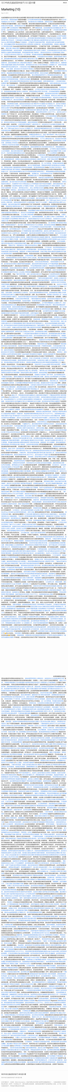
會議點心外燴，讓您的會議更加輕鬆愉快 (47, 559)
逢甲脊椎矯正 (17, 169)
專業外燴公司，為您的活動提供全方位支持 (31, 218)
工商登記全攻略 (51, 799)
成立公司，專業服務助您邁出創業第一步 (16, 547)
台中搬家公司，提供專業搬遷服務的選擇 (18, 389)
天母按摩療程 (40, 604)
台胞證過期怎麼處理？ (26, 63)
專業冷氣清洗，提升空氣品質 (48, 545)
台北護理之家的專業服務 (37, 136)
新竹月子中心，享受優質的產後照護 (20, 920)
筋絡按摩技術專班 (41, 112)
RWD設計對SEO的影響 (46, 210)
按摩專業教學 (11, 569)
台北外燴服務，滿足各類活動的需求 (12, 151)
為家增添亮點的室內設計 (32, 682)
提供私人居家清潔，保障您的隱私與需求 (29, 91)
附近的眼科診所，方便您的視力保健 (20, 67)
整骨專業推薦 (11, 42)
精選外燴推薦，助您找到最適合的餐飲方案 (49, 853)
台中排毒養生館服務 (12, 988)
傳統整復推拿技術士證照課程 (24, 44)
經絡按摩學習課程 (30, 678)
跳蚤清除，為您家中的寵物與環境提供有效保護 (25, 346)
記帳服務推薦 (17, 167)
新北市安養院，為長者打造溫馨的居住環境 (48, 440)
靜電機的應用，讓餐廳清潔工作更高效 (48, 516)
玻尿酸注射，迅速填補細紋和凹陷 (42, 173)
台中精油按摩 (15, 467)
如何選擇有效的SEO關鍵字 (51, 311)
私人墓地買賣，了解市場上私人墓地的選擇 (42, 370)
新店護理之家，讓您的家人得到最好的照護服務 (39, 686)
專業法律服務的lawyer (59, 744)
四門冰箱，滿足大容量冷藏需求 (26, 286)
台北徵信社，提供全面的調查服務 (31, 292)
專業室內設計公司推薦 (11, 896)
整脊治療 (42, 452)
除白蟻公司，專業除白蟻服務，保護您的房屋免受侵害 (22, 541)
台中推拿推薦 (28, 514)
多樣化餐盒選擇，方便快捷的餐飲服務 (14, 426)
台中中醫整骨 (10, 409)
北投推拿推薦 (54, 348)
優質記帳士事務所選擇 (13, 48)
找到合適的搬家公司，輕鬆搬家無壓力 (33, 775)
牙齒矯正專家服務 (22, 838)
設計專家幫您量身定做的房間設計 (39, 280)
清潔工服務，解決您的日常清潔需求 (17, 69)
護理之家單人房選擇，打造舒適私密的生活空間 (47, 50)
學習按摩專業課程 (10, 779)
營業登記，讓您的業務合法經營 (20, 190)
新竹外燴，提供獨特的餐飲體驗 (36, 438)
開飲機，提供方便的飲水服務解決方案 (38, 471)
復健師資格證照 (59, 816)
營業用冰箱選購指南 (35, 926)
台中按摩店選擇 (30, 894)
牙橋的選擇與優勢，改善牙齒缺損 (28, 313)
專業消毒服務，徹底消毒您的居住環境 (17, 594)
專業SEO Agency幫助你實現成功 (16, 450)
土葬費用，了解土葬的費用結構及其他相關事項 (28, 409)
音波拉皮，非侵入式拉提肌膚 (31, 358)
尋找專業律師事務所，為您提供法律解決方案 (53, 97)
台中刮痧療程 (5, 869)
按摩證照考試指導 (29, 785)
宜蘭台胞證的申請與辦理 (34, 327)
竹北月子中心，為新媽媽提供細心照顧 (41, 594)
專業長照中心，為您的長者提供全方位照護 (33, 1029)
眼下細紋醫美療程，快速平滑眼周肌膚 (25, 608)
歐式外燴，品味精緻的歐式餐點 (51, 292)
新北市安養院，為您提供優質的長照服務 (43, 397)
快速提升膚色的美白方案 (29, 58)
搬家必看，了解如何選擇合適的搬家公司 (33, 799)
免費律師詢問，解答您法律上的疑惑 (17, 331)
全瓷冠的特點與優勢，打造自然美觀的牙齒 (52, 227)
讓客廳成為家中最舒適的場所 (38, 974)
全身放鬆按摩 (7, 200)
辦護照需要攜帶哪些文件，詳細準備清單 (26, 931)
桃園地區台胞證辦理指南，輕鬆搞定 (47, 411)
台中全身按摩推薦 (51, 116)
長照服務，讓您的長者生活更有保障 (50, 699)
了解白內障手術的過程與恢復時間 (50, 157)
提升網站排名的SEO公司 (55, 551)
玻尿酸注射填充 (45, 945)
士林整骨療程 (17, 292)
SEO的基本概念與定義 (57, 469)
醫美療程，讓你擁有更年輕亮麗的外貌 (17, 553)
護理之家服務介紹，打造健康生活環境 (47, 617)
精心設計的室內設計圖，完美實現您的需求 (23, 110)
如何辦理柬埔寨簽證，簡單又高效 (24, 512)
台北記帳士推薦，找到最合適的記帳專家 (46, 510)
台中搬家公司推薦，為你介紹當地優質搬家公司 (37, 186)
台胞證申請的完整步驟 (17, 918)
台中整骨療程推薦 (7, 46)
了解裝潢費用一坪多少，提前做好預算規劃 (49, 325)
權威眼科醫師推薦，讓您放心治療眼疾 (27, 779)
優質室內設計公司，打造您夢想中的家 (24, 206)
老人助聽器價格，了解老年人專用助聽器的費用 (21, 516)
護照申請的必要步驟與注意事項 (29, 1013)
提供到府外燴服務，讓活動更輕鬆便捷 (33, 167)
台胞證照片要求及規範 (57, 280)
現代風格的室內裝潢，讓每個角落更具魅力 (17, 740)
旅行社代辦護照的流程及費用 (26, 855)
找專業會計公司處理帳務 (48, 682)
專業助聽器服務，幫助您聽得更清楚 (22, 52)
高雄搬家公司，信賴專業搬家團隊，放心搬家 (36, 216)
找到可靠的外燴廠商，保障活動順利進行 (41, 81)
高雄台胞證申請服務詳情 (55, 251)
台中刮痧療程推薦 (30, 171)
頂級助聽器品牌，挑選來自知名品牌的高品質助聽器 (20, 159)
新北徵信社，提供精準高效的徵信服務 (42, 748)
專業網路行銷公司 (33, 175)
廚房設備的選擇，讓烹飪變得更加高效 (48, 627)
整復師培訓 (9, 206)
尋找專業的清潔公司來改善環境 (22, 875)
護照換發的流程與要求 (52, 93)
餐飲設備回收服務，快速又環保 (37, 251)
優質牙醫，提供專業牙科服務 (51, 110)
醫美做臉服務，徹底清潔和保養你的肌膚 (34, 264)
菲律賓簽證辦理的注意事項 (44, 239)
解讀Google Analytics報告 (51, 951)
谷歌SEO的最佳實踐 (35, 543)
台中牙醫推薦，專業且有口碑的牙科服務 (54, 95)
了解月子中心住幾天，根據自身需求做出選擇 (48, 202)
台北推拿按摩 (57, 920)
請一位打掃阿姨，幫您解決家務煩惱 (32, 54)
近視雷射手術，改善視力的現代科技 (53, 926)
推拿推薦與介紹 (53, 276)
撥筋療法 (19, 428)
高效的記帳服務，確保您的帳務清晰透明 (13, 307)
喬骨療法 (31, 69)
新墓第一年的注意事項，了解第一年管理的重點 (24, 97)
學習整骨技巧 (39, 707)
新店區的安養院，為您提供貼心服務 (37, 360)
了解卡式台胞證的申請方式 (29, 229)
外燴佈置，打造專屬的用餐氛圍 (18, 383)
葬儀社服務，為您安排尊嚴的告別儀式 (32, 430)
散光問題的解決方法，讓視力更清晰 (24, 697)
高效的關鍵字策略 (59, 71)
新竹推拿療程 (51, 580)
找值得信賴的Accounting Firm (10, 141)
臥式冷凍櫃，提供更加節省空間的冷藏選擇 (47, 401)
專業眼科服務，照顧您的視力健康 (19, 791)
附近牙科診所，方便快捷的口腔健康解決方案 (19, 40)
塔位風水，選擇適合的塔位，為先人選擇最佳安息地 (28, 188)
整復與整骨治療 (42, 344)
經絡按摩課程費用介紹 (40, 526)
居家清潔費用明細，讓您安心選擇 (41, 231)
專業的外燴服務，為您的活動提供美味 (21, 984)
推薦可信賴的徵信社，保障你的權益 (34, 428)
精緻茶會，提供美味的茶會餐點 (34, 1015)
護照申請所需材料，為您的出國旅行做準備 (34, 892)
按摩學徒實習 (13, 992)
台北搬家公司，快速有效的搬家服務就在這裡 (38, 128)
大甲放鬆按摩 (10, 567)
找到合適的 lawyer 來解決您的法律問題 (43, 606)
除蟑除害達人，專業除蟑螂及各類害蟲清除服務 (50, 171)
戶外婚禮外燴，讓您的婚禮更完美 (31, 147)
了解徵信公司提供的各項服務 (10, 145)
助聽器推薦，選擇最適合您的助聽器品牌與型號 (47, 319)
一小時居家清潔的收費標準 (21, 136)
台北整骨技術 (41, 155)
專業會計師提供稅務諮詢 (18, 366)
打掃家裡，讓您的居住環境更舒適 (34, 738)
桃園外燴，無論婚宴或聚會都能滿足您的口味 (31, 413)
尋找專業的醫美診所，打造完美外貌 (46, 1060)
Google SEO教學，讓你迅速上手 (21, 584)
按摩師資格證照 (24, 442)
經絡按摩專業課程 (7, 697)
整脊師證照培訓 (58, 257)
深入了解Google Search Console (14, 128)
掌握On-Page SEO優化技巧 (12, 415)
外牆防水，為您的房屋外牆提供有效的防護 (24, 296)
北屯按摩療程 (14, 218)
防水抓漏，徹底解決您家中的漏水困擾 (45, 383)
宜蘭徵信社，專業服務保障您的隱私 (31, 1031)
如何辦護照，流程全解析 (24, 495)
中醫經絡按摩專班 (55, 395)
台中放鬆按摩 (41, 493)
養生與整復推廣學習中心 (39, 75)
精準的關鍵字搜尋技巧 (58, 787)
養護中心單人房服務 (44, 764)
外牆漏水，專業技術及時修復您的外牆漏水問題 (32, 795)
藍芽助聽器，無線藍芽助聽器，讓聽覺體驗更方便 (22, 766)
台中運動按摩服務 (40, 879)
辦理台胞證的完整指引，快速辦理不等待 (35, 551)
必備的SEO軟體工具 (53, 980)
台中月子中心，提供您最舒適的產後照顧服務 (32, 38)
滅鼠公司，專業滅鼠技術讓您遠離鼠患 (23, 395)
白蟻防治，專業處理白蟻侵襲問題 (47, 206)
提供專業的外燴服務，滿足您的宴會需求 (22, 754)
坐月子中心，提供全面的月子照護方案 (38, 454)
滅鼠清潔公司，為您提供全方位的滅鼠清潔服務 (46, 124)
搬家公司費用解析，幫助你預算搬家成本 (47, 793)
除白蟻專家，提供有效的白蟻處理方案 (50, 299)
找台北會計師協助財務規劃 (44, 537)
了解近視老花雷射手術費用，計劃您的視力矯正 (45, 418)
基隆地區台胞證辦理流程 (41, 40)
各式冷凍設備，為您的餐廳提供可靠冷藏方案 (21, 976)
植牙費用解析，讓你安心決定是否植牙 (19, 418)
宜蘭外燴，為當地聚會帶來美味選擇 (33, 268)
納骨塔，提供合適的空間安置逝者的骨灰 (16, 81)
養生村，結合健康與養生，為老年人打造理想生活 (44, 553)
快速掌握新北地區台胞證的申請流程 (48, 631)
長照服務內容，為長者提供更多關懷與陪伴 (47, 399)
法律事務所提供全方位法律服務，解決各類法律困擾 (39, 225)
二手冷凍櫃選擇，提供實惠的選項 (24, 863)
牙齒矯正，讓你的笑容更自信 (42, 52)
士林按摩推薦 (40, 709)
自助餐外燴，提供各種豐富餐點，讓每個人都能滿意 (49, 44)
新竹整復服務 (41, 822)
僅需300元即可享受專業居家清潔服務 (42, 190)
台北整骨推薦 (30, 202)
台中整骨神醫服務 (47, 303)
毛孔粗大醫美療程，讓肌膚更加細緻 (15, 387)
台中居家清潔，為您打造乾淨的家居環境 (52, 358)
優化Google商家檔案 (37, 711)
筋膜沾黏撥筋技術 (55, 83)
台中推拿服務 (5, 1046)
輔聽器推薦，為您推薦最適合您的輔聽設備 (48, 28)
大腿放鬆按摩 (53, 1058)
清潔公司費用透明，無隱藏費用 (32, 578)
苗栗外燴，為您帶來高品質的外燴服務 (27, 834)
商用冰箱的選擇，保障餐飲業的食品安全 (52, 695)
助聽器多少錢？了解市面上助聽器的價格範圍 (18, 498)
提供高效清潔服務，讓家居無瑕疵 (50, 463)
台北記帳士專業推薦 (27, 214)
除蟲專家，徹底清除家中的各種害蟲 (29, 945)
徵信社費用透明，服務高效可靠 (30, 695)
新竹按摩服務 (44, 814)
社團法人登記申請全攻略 (42, 721)
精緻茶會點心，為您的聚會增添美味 (47, 961)
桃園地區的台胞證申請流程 (41, 514)
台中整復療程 (52, 120)
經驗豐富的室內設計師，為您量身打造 (30, 309)
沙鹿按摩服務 (5, 97)
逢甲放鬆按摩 (43, 1062)
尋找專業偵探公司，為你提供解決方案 (48, 286)
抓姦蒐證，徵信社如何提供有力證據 (42, 920)
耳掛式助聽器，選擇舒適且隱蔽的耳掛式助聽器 (15, 711)
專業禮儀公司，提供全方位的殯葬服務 (23, 212)
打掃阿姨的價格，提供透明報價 (36, 249)
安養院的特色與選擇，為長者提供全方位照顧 (26, 463)
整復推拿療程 (13, 775)
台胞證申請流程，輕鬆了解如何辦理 (47, 159)
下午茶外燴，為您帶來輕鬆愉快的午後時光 (26, 699)
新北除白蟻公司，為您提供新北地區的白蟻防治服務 (37, 744)
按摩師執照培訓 (52, 457)
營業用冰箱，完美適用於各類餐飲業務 (41, 703)
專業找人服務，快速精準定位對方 (20, 963)
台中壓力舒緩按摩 (12, 1009)
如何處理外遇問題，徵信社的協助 (38, 73)
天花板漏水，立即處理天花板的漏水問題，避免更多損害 (37, 42)
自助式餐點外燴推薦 (19, 491)
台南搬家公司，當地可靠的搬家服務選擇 (36, 623)
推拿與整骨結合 (33, 245)
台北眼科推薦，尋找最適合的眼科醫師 (38, 965)
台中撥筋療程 (29, 401)
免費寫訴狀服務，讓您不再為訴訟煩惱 (27, 477)
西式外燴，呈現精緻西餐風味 (51, 91)
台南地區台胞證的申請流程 (28, 315)
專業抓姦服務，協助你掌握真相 (27, 122)
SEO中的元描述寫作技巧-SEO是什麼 (18, 2)
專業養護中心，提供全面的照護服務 (46, 323)
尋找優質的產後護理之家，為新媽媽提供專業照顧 (21, 961)
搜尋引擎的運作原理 (29, 323)
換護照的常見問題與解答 (46, 340)
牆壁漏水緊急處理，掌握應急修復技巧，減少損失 (36, 483)
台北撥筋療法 (43, 725)
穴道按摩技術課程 (17, 186)
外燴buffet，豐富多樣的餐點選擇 (55, 305)
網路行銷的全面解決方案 (42, 816)
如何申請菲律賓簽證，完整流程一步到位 (26, 725)
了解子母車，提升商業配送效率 (11, 229)
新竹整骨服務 (45, 30)
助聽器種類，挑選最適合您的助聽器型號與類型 (31, 635)
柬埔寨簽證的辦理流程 (42, 855)
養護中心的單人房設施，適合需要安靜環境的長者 (38, 257)
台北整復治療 (31, 387)
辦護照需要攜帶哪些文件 (53, 362)
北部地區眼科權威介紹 (37, 610)
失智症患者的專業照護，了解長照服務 (46, 262)
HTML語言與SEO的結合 (13, 432)
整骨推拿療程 (8, 699)
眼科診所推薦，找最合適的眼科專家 (55, 489)
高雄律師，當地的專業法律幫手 (37, 457)
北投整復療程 (14, 28)
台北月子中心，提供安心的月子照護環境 (47, 1002)
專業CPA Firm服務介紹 (41, 104)
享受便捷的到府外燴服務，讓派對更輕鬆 (49, 56)
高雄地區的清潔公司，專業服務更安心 (53, 147)
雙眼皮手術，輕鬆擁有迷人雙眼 (18, 245)
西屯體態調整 (40, 305)
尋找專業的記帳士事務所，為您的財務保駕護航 (24, 444)
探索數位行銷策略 (40, 374)
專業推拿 (31, 383)
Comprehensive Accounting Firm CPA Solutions (35, 415)
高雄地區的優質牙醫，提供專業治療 (18, 972)
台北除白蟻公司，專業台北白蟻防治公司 (43, 576)
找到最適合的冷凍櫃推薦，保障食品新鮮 (40, 21)
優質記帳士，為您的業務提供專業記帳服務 (37, 916)
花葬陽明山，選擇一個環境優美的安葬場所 (24, 898)
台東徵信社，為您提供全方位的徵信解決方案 (50, 678)
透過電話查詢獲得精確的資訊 (27, 325)
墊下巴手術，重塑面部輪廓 (9, 19)
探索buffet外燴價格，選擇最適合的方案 (13, 26)
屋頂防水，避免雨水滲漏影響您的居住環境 (33, 362)
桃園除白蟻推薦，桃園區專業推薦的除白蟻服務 (29, 237)
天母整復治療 (8, 924)
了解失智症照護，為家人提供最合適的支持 (29, 274)
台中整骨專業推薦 (12, 557)
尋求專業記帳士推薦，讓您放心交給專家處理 (44, 376)
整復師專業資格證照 (44, 1000)
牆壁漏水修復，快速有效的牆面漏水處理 (43, 740)
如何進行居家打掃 (32, 426)
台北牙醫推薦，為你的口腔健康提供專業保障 (51, 730)
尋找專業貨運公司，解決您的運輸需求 (13, 99)
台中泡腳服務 (53, 360)
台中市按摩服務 (34, 227)
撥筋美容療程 (5, 491)
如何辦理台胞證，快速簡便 (44, 106)
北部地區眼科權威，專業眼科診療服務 (19, 79)
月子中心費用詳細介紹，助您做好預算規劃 (53, 138)
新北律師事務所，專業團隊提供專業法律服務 (43, 791)
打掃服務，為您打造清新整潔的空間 (43, 487)
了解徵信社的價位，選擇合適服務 (11, 376)
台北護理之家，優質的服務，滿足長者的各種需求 (26, 233)
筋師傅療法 (29, 337)
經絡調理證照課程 (19, 461)
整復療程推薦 (57, 446)
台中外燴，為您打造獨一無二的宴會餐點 (13, 732)
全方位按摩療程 (52, 153)
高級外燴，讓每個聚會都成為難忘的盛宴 (45, 500)
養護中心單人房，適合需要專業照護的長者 (45, 1017)
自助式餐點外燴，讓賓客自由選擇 (16, 249)
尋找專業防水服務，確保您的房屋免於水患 (20, 104)
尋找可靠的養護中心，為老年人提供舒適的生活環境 (34, 773)
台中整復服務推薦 (12, 904)
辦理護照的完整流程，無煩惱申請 (45, 573)
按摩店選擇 (19, 551)
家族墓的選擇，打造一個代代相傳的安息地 (52, 867)
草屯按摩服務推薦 (36, 266)
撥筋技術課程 (43, 541)
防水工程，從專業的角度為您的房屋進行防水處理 (41, 450)
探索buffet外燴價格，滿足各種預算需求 (54, 233)
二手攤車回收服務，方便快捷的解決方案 (52, 346)
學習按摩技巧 (57, 1031)
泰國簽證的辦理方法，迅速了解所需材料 (41, 134)
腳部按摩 (40, 110)
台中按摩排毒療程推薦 (34, 19)
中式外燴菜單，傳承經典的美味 (56, 608)
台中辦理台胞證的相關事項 (58, 149)
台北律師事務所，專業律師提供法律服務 (26, 545)
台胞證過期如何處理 (20, 243)
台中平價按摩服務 (53, 264)
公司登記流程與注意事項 (42, 89)
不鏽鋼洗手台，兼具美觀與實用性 (32, 424)
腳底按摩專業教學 (39, 908)
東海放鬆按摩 (35, 715)
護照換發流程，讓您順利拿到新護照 (24, 707)
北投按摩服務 (60, 992)
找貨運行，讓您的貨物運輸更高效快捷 (32, 561)
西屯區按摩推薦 (30, 573)
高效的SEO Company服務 (42, 364)
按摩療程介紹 (58, 317)
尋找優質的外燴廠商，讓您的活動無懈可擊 (42, 354)
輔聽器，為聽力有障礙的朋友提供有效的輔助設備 (21, 996)
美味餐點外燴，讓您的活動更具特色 (15, 454)
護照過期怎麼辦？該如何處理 (20, 354)
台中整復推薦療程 (16, 323)
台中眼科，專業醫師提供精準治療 (25, 709)
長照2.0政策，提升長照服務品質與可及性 (37, 335)
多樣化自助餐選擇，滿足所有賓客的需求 (13, 280)
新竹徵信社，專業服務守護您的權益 (43, 498)
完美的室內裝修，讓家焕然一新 (18, 251)
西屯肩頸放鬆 (22, 182)
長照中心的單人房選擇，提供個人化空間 (13, 528)
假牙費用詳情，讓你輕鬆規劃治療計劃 (50, 333)
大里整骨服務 (56, 52)
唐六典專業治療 (53, 223)
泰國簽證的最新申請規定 (10, 272)
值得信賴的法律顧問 (30, 571)
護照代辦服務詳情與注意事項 (16, 530)
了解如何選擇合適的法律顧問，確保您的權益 (33, 372)
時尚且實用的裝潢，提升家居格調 (48, 863)
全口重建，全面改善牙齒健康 (25, 762)
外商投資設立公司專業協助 (30, 184)
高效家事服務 (61, 479)
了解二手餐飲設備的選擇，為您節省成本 (51, 834)
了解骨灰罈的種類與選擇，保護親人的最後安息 (51, 278)
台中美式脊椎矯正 (43, 65)
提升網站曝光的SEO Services (41, 933)
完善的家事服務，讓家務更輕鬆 (48, 998)
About (65, 3)
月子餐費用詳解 (26, 231)
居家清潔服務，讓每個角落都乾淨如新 (24, 604)
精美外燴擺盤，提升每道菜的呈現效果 (46, 785)
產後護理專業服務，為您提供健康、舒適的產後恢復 (17, 50)
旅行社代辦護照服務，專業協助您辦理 (39, 165)
